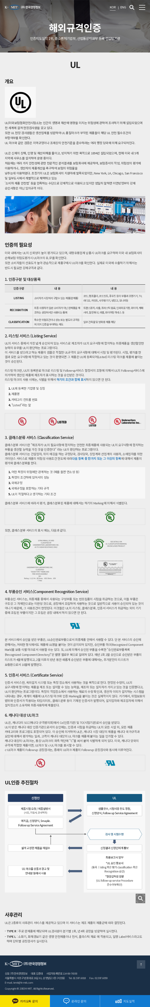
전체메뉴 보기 (142, 7)
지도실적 (124, 1001)
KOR (113, 7)
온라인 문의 (74, 1001)
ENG (123, 7)
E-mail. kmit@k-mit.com (19, 982)
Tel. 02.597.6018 (77, 978)
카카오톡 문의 (25, 1001)
